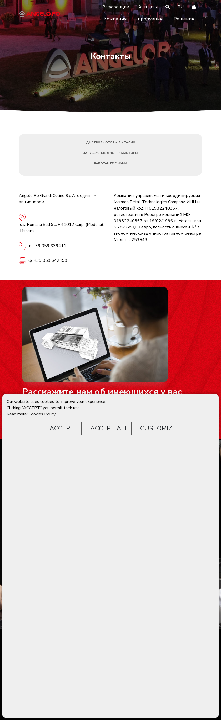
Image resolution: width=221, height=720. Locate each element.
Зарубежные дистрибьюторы (110, 153)
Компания (115, 19)
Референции (115, 7)
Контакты (147, 7)
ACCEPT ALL (109, 428)
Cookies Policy (42, 414)
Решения (184, 19)
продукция (150, 19)
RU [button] (181, 7)
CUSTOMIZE (158, 428)
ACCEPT (61, 428)
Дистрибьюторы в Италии (110, 142)
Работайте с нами (110, 163)
